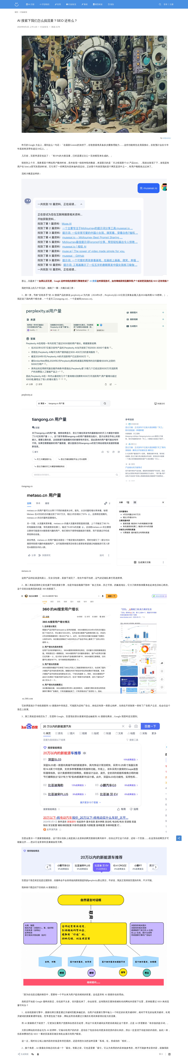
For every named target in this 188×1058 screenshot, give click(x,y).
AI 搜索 (93, 281)
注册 (171, 4)
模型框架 (98, 4)
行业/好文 (71, 4)
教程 (85, 4)
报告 (111, 4)
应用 (58, 4)
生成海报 (22, 1054)
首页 (16, 12)
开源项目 (45, 4)
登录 (165, 4)
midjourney (167, 138)
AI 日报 (30, 4)
